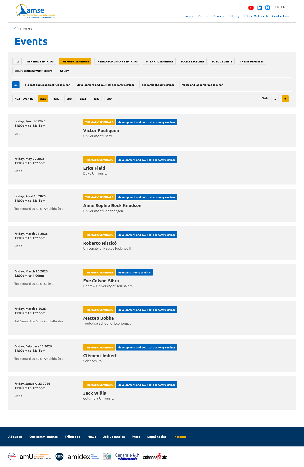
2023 (83, 98)
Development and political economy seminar (105, 84)
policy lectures (192, 61)
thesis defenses (252, 61)
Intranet (180, 436)
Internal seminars (159, 61)
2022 (96, 98)
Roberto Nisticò (100, 243)
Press (136, 436)
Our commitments (43, 436)
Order (265, 98)
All (17, 61)
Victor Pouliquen (101, 130)
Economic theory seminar (158, 84)
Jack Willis (94, 393)
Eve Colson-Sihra (101, 280)
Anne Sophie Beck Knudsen (112, 205)
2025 (56, 98)
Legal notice (157, 436)
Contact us (280, 16)
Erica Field (94, 168)
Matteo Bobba (98, 318)
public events (222, 61)
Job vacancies (114, 436)
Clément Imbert (100, 355)
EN (283, 6)
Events (188, 16)
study (64, 71)
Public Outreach (255, 16)
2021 (110, 98)
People (203, 16)
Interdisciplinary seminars (117, 61)
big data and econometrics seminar (47, 84)
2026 (43, 98)
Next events (24, 98)
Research (219, 16)
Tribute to (73, 436)
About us (15, 436)
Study (234, 16)
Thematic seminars (75, 61)
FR (277, 6)
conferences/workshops (34, 71)
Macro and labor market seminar (202, 84)
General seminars (40, 61)
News (92, 436)
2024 (70, 98)
